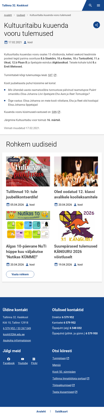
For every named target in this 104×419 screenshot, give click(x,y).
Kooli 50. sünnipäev (64, 371)
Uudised (21, 15)
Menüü (56, 365)
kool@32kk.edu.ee (14, 334)
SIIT (52, 75)
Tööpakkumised (61, 385)
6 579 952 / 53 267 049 (17, 328)
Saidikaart (61, 411)
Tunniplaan (59, 358)
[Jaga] (96, 25)
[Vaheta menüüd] (98, 5)
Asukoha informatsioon (17, 340)
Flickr (34, 361)
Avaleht (8, 15)
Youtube (23, 361)
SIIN (56, 112)
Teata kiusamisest (63, 392)
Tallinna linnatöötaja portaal (69, 378)
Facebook (9, 361)
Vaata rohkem (20, 274)
